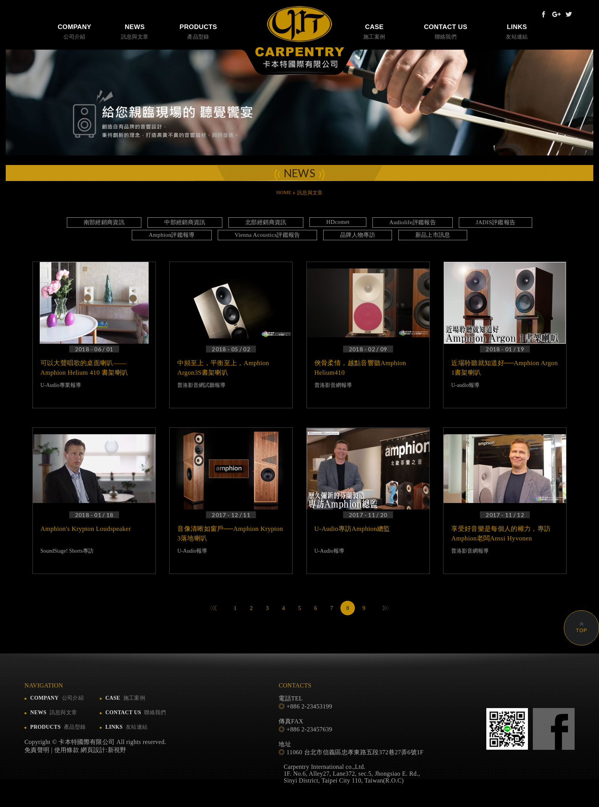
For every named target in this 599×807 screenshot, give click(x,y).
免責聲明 (36, 750)
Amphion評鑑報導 (172, 235)
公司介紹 (74, 31)
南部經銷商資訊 (104, 222)
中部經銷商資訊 (184, 222)
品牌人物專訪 (357, 235)
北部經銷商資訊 (265, 222)
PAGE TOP (581, 627)
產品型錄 (198, 31)
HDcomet (338, 222)
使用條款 (66, 750)
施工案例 (374, 31)
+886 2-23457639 (309, 729)
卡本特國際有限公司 (299, 37)
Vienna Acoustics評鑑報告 (267, 235)
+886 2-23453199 (309, 706)
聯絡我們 (445, 31)
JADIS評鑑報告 (495, 222)
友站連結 (517, 31)
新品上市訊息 (432, 235)
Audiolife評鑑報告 (412, 222)
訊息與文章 (134, 31)
